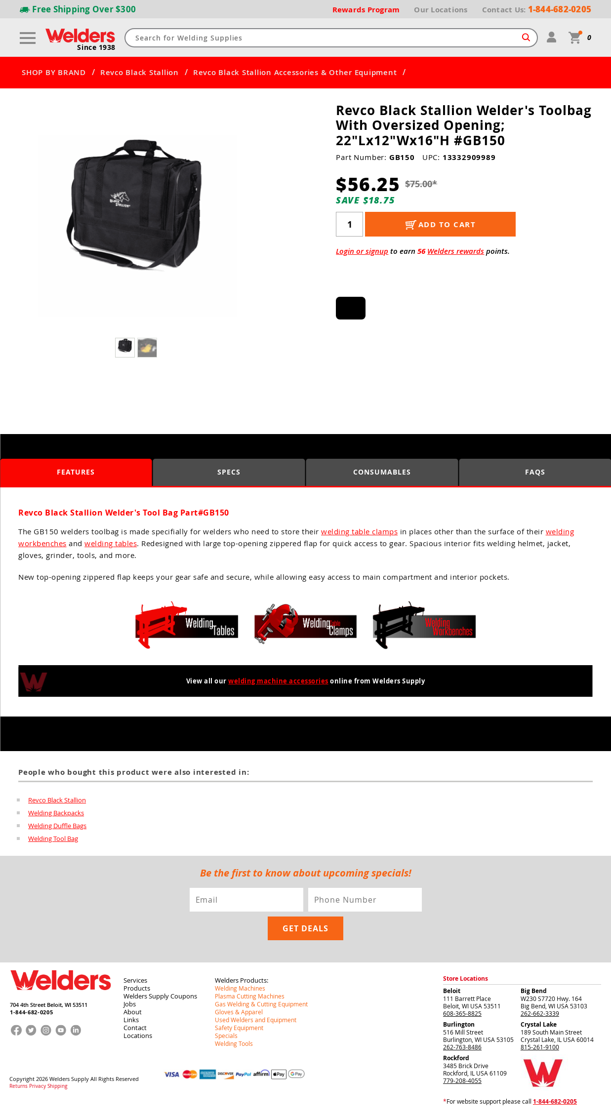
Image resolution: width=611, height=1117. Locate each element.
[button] (248, 229)
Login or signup (362, 251)
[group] (137, 226)
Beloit (451, 991)
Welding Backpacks (56, 812)
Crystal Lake (539, 1024)
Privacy (37, 1086)
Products (136, 988)
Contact (135, 1027)
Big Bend (534, 991)
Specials (226, 1035)
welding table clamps (359, 531)
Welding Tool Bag (53, 838)
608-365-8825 (462, 1013)
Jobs (129, 1003)
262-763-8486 (462, 1047)
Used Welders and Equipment (255, 1020)
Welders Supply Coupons (160, 996)
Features (76, 472)
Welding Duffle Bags (57, 825)
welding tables (110, 543)
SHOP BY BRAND (54, 73)
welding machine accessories (278, 681)
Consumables (382, 472)
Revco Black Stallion (139, 73)
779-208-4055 (462, 1080)
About (132, 1011)
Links (131, 1019)
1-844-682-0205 (31, 1012)
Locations (137, 1035)
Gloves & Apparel (239, 1012)
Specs (229, 472)
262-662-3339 (540, 1013)
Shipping (57, 1086)
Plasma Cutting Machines (250, 996)
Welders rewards (455, 251)
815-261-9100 (540, 1047)
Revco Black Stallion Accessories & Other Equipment (295, 73)
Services (135, 980)
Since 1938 (96, 47)
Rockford (456, 1058)
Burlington (459, 1024)
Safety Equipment (239, 1028)
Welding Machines (240, 988)
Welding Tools (234, 1043)
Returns (18, 1086)
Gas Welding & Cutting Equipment (261, 1004)
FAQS (535, 472)
